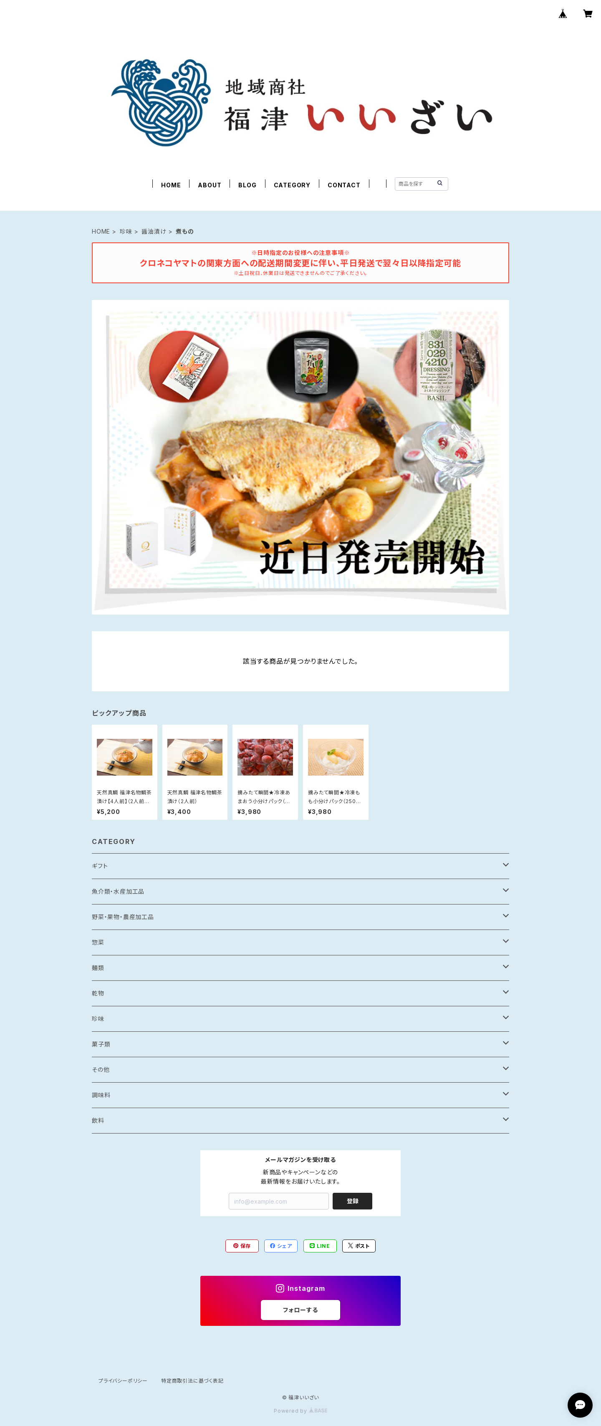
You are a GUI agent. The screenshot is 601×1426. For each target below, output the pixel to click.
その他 (100, 1069)
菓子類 (101, 1044)
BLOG (247, 185)
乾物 (98, 993)
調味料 (101, 1094)
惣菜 (98, 942)
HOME (171, 185)
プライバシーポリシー (123, 1381)
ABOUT (209, 185)
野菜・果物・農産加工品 (123, 916)
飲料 (98, 1120)
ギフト (100, 865)
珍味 (126, 231)
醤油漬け (153, 231)
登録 (353, 1200)
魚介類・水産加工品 (118, 891)
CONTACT (344, 185)
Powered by (300, 1411)
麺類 (98, 967)
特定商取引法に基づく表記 (192, 1381)
